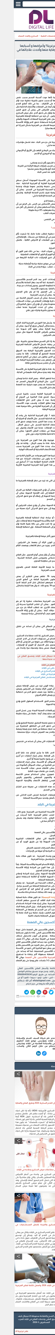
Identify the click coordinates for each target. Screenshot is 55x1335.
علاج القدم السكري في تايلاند (34, 671)
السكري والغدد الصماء (14, 36)
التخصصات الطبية (35, 36)
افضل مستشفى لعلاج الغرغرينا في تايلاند (28, 677)
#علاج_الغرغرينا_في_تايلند (42, 988)
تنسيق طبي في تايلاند (37, 668)
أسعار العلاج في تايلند (37, 665)
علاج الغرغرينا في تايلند (37, 674)
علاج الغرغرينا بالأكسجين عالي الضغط (28, 957)
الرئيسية (49, 36)
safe (49, 1011)
